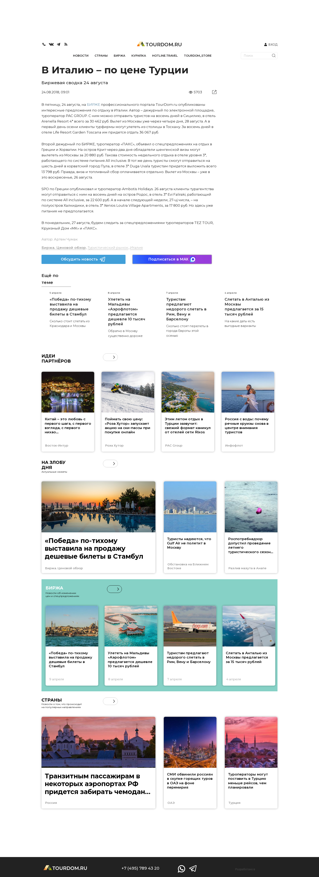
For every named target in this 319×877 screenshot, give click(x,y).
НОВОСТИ (80, 55)
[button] (114, 357)
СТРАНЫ (101, 55)
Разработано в (245, 869)
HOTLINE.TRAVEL (165, 55)
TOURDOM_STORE (198, 55)
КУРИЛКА (138, 55)
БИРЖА (119, 55)
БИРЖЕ (93, 105)
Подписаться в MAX (172, 259)
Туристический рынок (108, 248)
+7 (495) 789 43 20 (140, 868)
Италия (136, 248)
